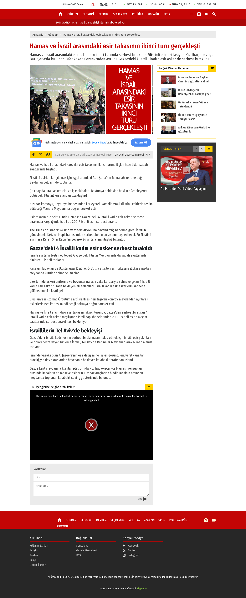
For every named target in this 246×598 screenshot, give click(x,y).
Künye (33, 560)
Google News (98, 140)
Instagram (131, 555)
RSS (78, 555)
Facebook (130, 545)
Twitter (129, 550)
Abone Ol (140, 142)
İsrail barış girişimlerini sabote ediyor (99, 22)
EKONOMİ (88, 14)
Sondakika (82, 545)
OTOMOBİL (63, 526)
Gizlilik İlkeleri (38, 565)
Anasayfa (38, 34)
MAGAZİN (153, 14)
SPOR (166, 14)
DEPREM (103, 14)
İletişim (34, 550)
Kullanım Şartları (39, 545)
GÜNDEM (72, 14)
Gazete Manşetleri (86, 550)
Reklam (34, 555)
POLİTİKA (137, 14)
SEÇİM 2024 (120, 14)
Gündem (53, 34)
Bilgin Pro (142, 588)
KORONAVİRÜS (173, 520)
